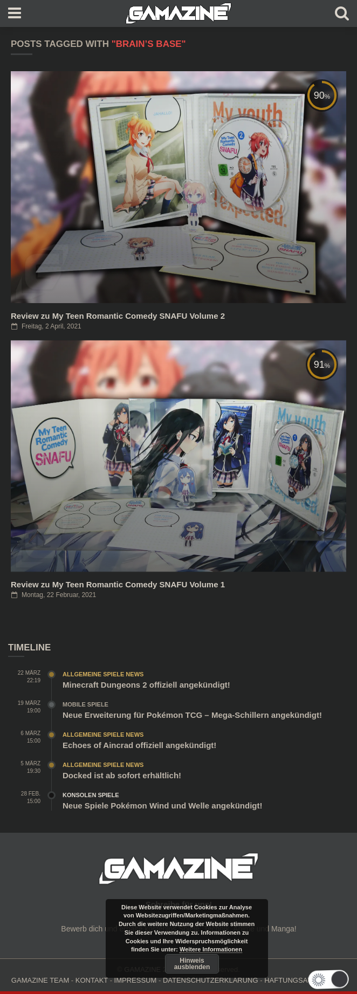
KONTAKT (91, 980)
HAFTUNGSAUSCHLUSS (305, 980)
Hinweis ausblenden (192, 964)
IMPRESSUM (135, 980)
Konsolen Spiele (91, 795)
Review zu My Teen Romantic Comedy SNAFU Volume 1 (118, 584)
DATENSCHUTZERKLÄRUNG (210, 980)
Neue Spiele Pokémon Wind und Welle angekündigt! (162, 805)
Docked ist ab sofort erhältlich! (122, 775)
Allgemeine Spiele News (103, 674)
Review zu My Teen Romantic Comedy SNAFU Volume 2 (118, 315)
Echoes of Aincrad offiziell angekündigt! (139, 745)
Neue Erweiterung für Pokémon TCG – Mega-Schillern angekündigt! (192, 714)
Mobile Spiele (85, 704)
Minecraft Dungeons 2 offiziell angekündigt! (146, 684)
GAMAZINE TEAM (40, 980)
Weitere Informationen (211, 949)
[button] (327, 979)
